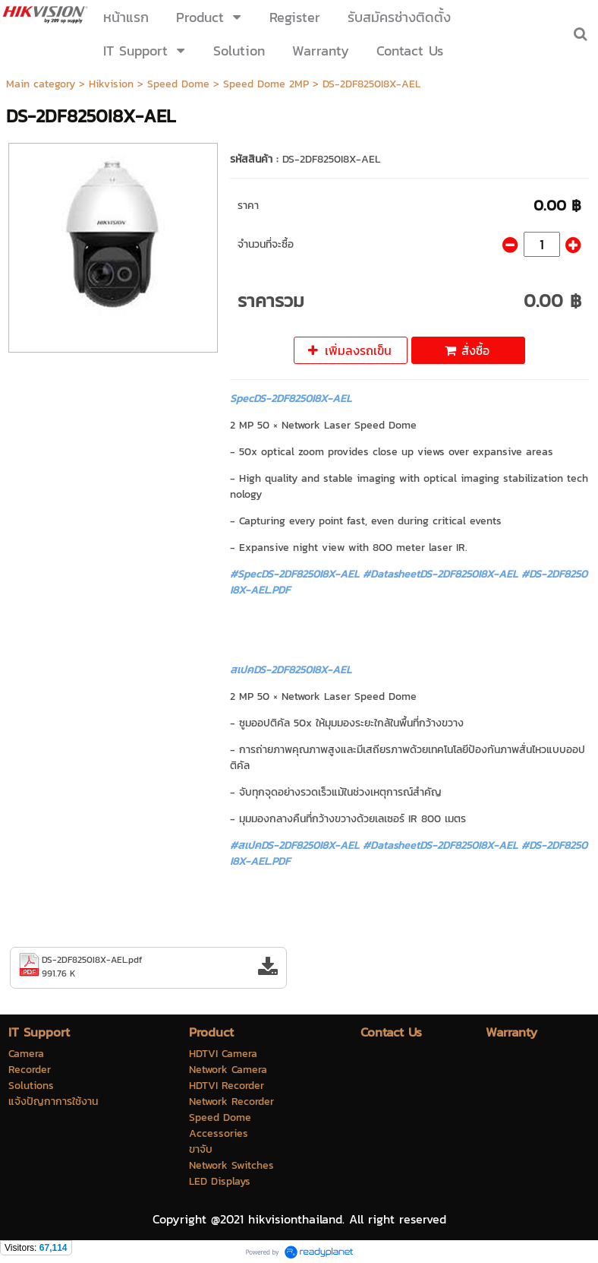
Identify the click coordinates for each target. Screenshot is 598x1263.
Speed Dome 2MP (266, 84)
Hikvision (111, 84)
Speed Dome (178, 84)
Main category (40, 84)
